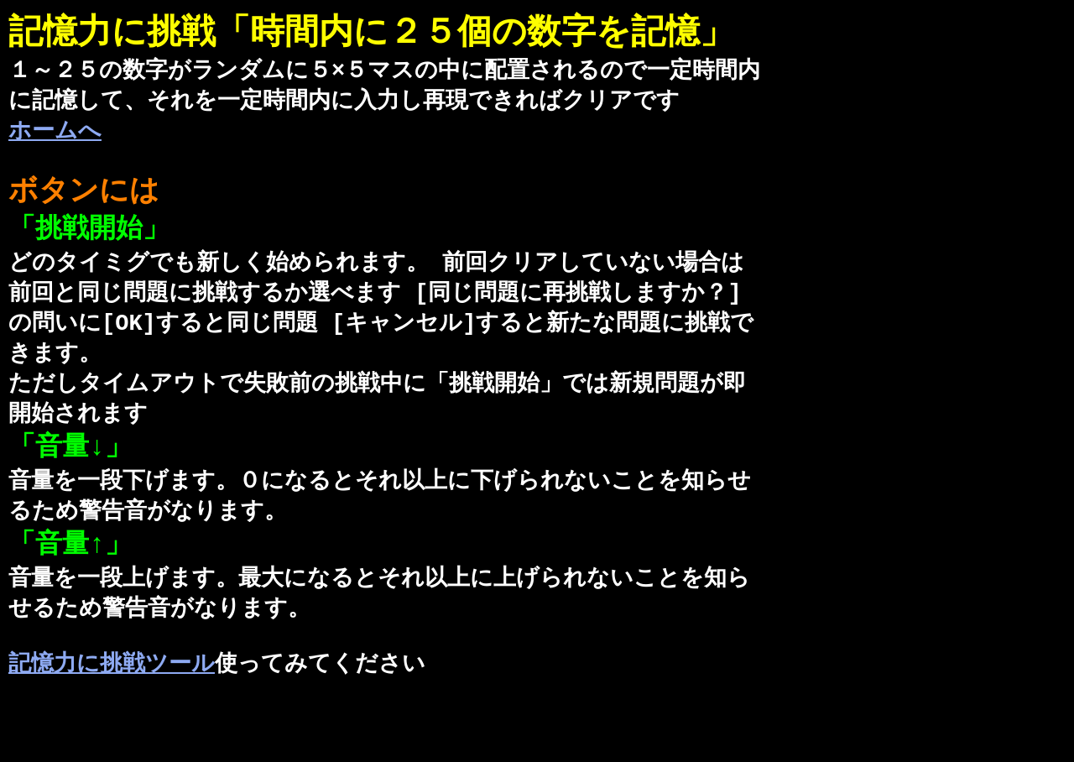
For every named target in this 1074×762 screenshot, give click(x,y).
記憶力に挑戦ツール (111, 706)
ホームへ (55, 136)
